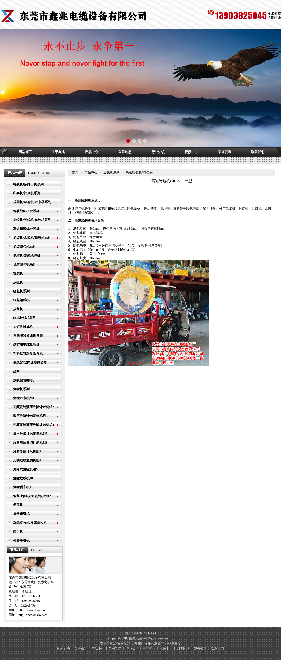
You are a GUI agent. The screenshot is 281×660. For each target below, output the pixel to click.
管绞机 (18, 273)
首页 (75, 172)
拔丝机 (18, 309)
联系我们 (257, 152)
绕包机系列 (21, 291)
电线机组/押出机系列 (28, 184)
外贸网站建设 (123, 643)
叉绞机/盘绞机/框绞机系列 (32, 238)
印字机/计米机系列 (26, 193)
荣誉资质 (224, 152)
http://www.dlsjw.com (32, 610)
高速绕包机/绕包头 (139, 172)
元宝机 (18, 505)
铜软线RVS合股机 (26, 211)
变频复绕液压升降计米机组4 (33, 425)
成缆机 (18, 282)
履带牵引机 (21, 514)
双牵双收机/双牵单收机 (30, 523)
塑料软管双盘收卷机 (28, 353)
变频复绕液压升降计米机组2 (33, 407)
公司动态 (124, 152)
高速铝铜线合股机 (26, 229)
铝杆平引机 (21, 540)
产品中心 (91, 152)
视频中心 (191, 152)
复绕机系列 (21, 389)
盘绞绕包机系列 (24, 264)
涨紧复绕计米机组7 (27, 451)
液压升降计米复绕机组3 (30, 416)
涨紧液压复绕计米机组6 (30, 442)
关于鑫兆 (58, 152)
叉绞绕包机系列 (24, 246)
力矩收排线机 (23, 327)
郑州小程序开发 (145, 643)
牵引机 (18, 531)
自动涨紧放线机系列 (28, 336)
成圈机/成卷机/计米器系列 (32, 202)
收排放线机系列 (24, 318)
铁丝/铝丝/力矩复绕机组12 (32, 496)
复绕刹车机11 (23, 487)
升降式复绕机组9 (25, 469)
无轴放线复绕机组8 (27, 460)
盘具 (16, 371)
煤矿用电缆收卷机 (26, 344)
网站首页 (25, 152)
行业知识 (158, 152)
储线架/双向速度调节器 (30, 362)
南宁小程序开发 (169, 643)
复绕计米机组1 (23, 398)
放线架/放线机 (23, 380)
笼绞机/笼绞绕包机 (26, 255)
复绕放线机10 (23, 478)
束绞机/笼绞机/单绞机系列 (32, 220)
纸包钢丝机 (21, 300)
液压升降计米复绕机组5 (30, 433)
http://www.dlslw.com (32, 615)
